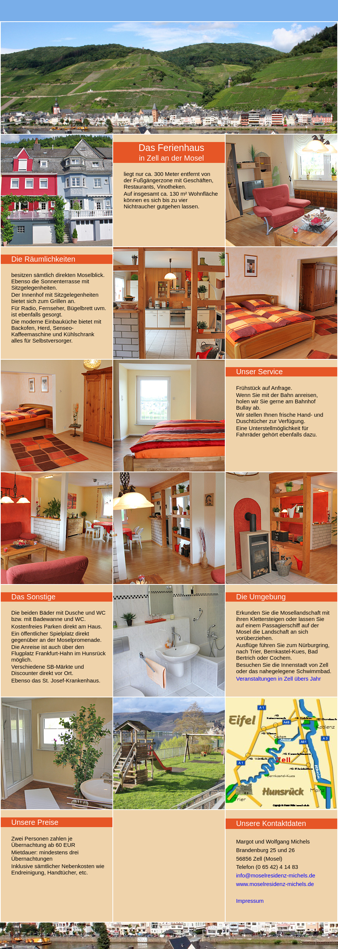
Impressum (250, 901)
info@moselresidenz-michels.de (275, 875)
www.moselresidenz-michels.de (275, 884)
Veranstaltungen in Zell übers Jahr (278, 678)
